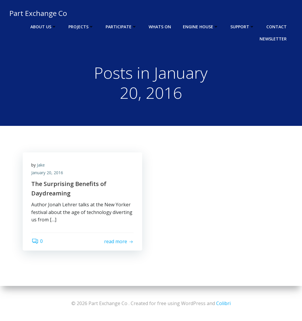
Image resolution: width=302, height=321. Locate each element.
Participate (121, 26)
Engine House (201, 26)
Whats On (160, 26)
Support (242, 26)
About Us (43, 26)
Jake (41, 165)
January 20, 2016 (47, 173)
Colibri (223, 303)
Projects (81, 26)
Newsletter (273, 39)
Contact (276, 26)
